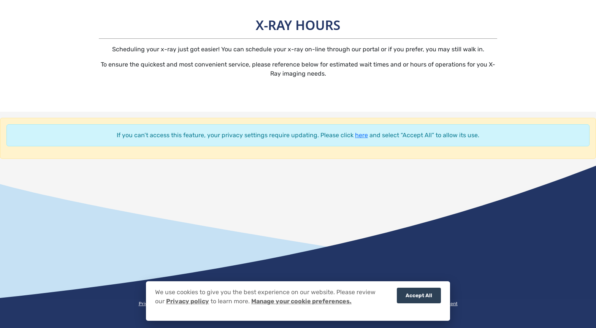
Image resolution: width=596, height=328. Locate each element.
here (361, 135)
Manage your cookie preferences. (301, 303)
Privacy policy (187, 303)
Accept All (419, 298)
